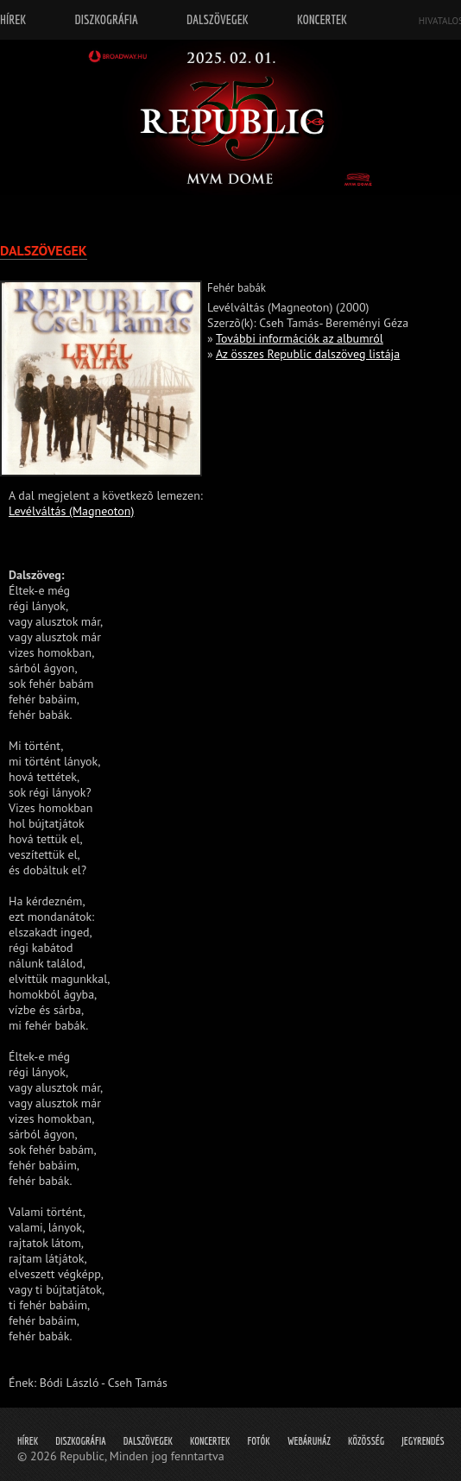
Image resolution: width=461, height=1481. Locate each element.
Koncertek (210, 1440)
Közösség (366, 1440)
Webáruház (309, 1440)
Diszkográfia (80, 1440)
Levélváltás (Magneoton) (71, 511)
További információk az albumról (299, 338)
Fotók (259, 1440)
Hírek (27, 1440)
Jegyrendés (422, 1440)
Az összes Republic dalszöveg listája (308, 354)
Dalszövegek (148, 1440)
